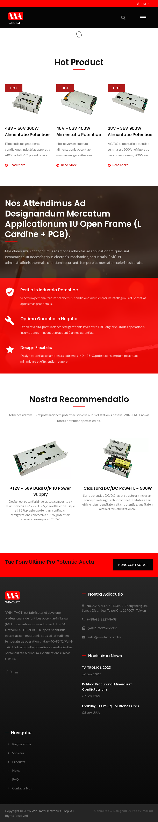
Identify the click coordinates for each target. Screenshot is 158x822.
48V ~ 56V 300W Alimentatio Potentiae (27, 131)
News (16, 770)
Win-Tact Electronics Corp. (50, 811)
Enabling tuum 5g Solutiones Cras (110, 706)
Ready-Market (142, 811)
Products (18, 762)
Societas (18, 753)
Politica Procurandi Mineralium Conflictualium (107, 687)
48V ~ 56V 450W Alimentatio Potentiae (78, 131)
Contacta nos (22, 788)
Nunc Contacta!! (133, 565)
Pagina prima (21, 744)
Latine (146, 4)
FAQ (15, 779)
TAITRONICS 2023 (96, 667)
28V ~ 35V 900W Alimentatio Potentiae (130, 131)
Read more (15, 165)
